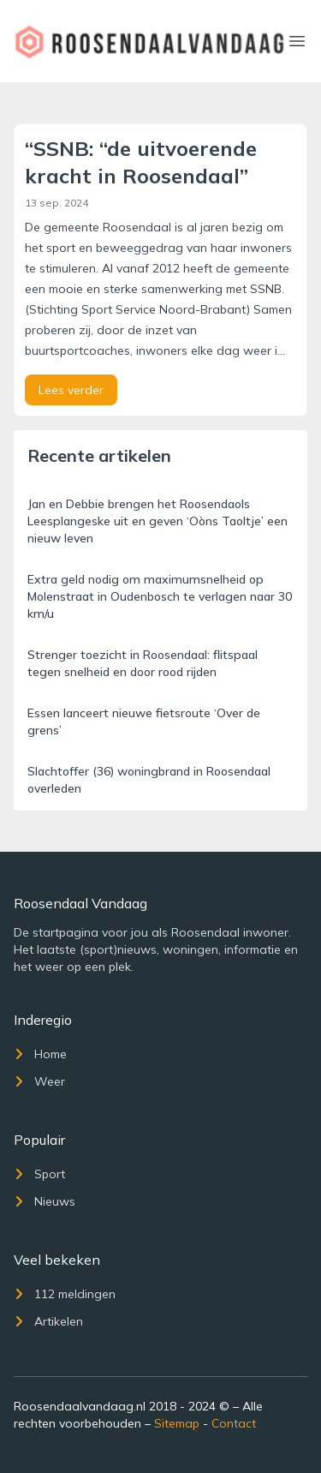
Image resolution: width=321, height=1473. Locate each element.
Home (40, 1054)
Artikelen (48, 1321)
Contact (233, 1423)
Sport (39, 1174)
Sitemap (176, 1423)
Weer (39, 1081)
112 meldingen (65, 1294)
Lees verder (71, 390)
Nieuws (44, 1201)
